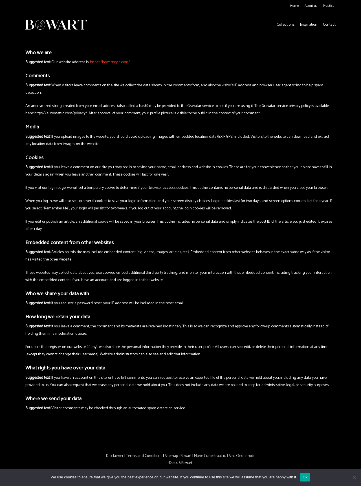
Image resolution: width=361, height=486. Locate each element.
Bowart (186, 456)
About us (311, 5)
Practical (329, 5)
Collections (285, 25)
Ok (305, 477)
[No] (354, 477)
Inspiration (308, 25)
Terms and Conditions (144, 456)
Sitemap (171, 456)
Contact (329, 25)
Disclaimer (115, 456)
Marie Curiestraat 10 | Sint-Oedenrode (224, 456)
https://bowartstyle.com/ (110, 62)
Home (294, 5)
